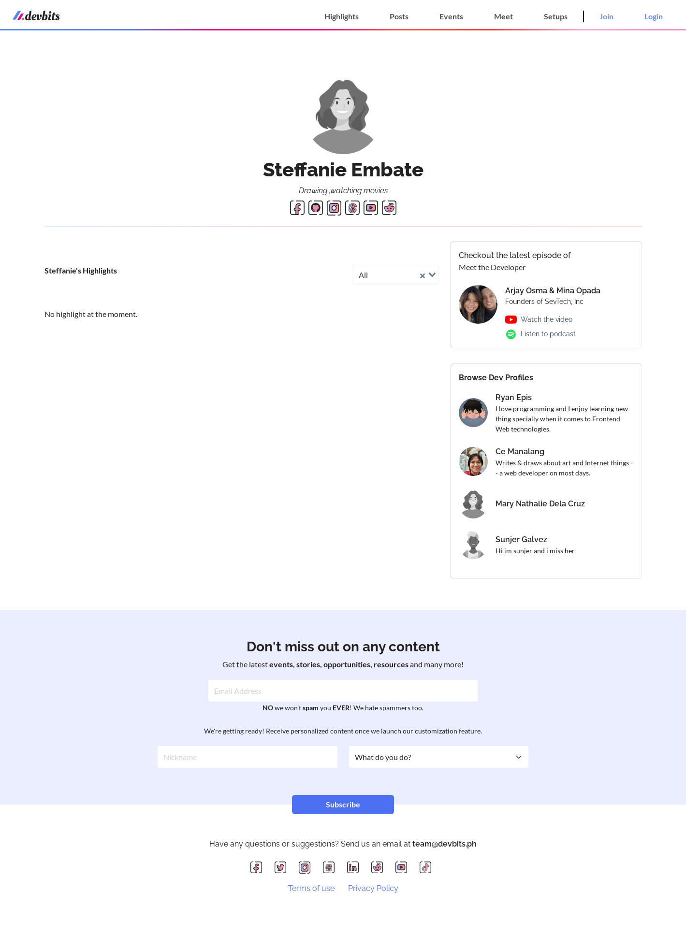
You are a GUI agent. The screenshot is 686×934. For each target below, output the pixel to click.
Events (451, 16)
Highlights (341, 16)
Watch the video (546, 319)
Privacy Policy (373, 888)
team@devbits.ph (444, 843)
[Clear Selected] (422, 275)
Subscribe (343, 804)
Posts (399, 16)
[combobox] (395, 275)
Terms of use (311, 888)
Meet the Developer (492, 267)
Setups (556, 16)
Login (653, 16)
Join (606, 16)
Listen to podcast (548, 334)
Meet (503, 16)
